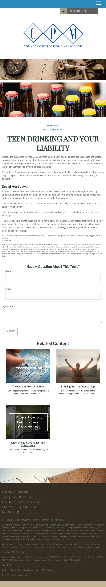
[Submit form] (10, 331)
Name (8, 271)
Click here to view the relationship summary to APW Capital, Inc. (29, 570)
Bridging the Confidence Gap (78, 386)
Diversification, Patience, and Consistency (28, 444)
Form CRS (6, 565)
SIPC (57, 557)
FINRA (51, 557)
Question (8, 306)
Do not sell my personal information (86, 547)
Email (8, 289)
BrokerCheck (62, 520)
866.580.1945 (10, 511)
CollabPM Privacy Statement (14, 575)
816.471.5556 (21, 507)
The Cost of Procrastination (28, 386)
